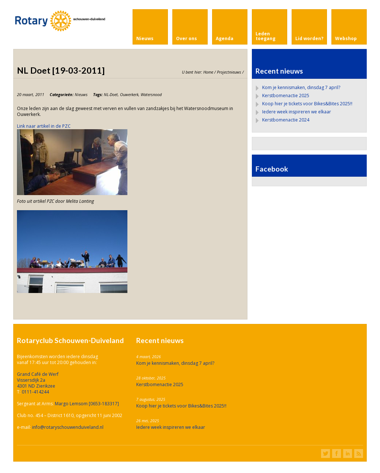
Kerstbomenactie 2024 (285, 120)
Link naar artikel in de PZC (44, 126)
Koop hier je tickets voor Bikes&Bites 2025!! (307, 103)
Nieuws (81, 94)
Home (208, 72)
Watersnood (151, 94)
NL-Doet (111, 94)
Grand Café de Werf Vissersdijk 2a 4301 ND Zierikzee (38, 380)
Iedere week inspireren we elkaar (296, 112)
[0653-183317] (104, 403)
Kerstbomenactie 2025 (285, 95)
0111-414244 (35, 392)
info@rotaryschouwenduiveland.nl (67, 427)
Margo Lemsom (72, 403)
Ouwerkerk (129, 94)
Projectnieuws (229, 72)
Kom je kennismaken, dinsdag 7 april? (301, 87)
